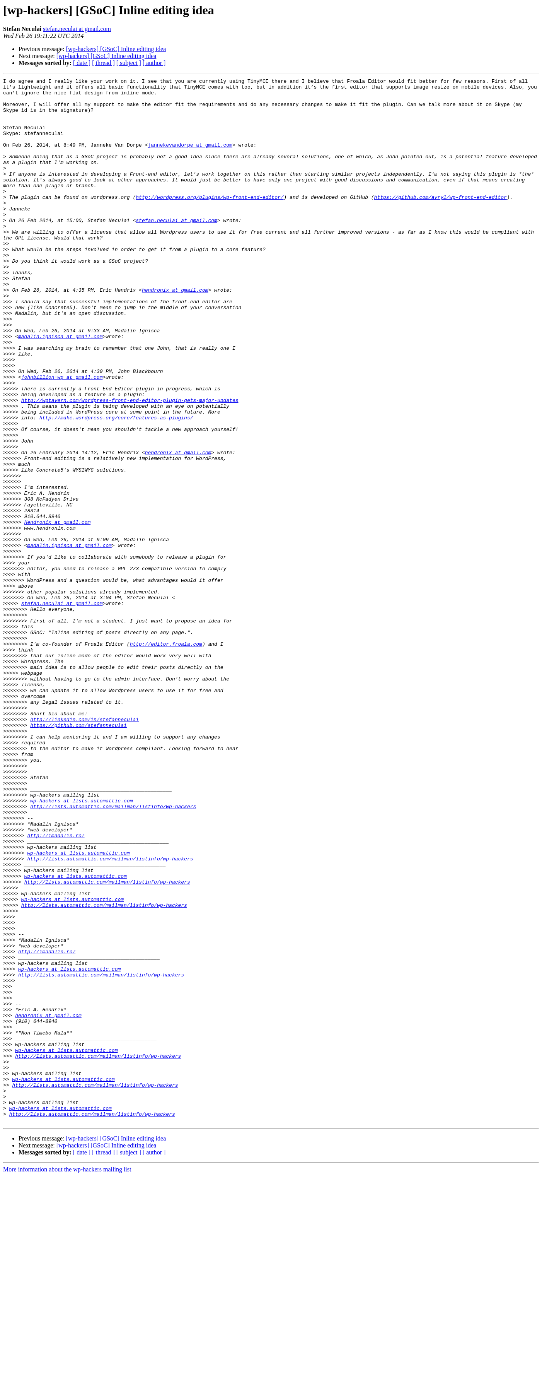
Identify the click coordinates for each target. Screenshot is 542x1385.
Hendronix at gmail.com (57, 611)
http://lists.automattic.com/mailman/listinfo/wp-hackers (113, 952)
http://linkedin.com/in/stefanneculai (84, 848)
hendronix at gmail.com (175, 332)
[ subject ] (128, 63)
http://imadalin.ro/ (55, 987)
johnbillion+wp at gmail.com (62, 437)
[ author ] (154, 63)
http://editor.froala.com (166, 757)
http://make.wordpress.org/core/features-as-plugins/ (116, 485)
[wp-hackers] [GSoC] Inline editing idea (116, 49)
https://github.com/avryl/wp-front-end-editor (440, 221)
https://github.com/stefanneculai (78, 855)
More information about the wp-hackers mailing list (67, 1378)
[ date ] (81, 63)
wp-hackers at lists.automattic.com (81, 945)
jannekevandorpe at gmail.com (190, 158)
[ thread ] (103, 63)
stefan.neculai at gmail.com (77, 29)
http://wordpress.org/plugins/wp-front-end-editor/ (209, 221)
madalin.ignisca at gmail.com (60, 388)
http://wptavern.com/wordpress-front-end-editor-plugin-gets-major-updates (130, 465)
